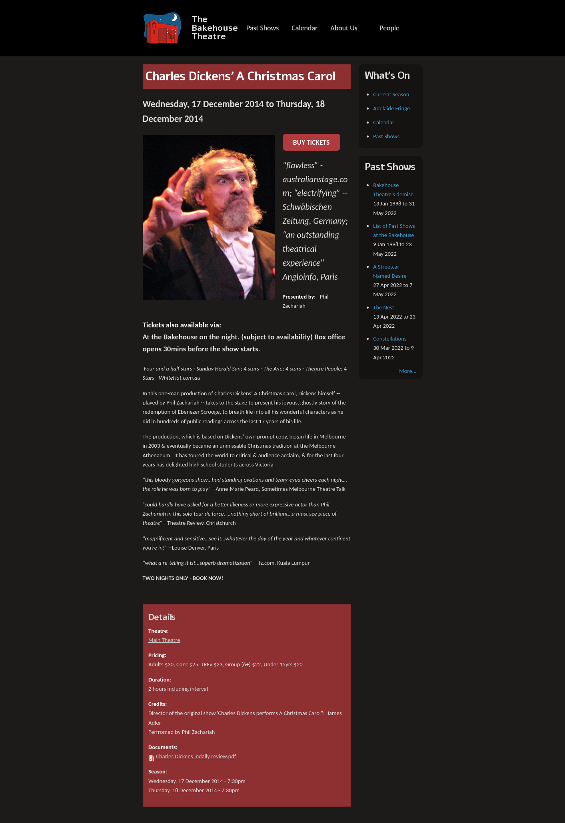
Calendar (304, 28)
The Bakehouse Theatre (215, 28)
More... (407, 371)
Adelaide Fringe (391, 108)
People (389, 28)
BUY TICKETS (311, 142)
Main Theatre (164, 640)
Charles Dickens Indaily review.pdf (196, 756)
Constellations (389, 338)
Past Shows (262, 28)
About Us (343, 28)
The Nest (383, 307)
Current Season (391, 94)
